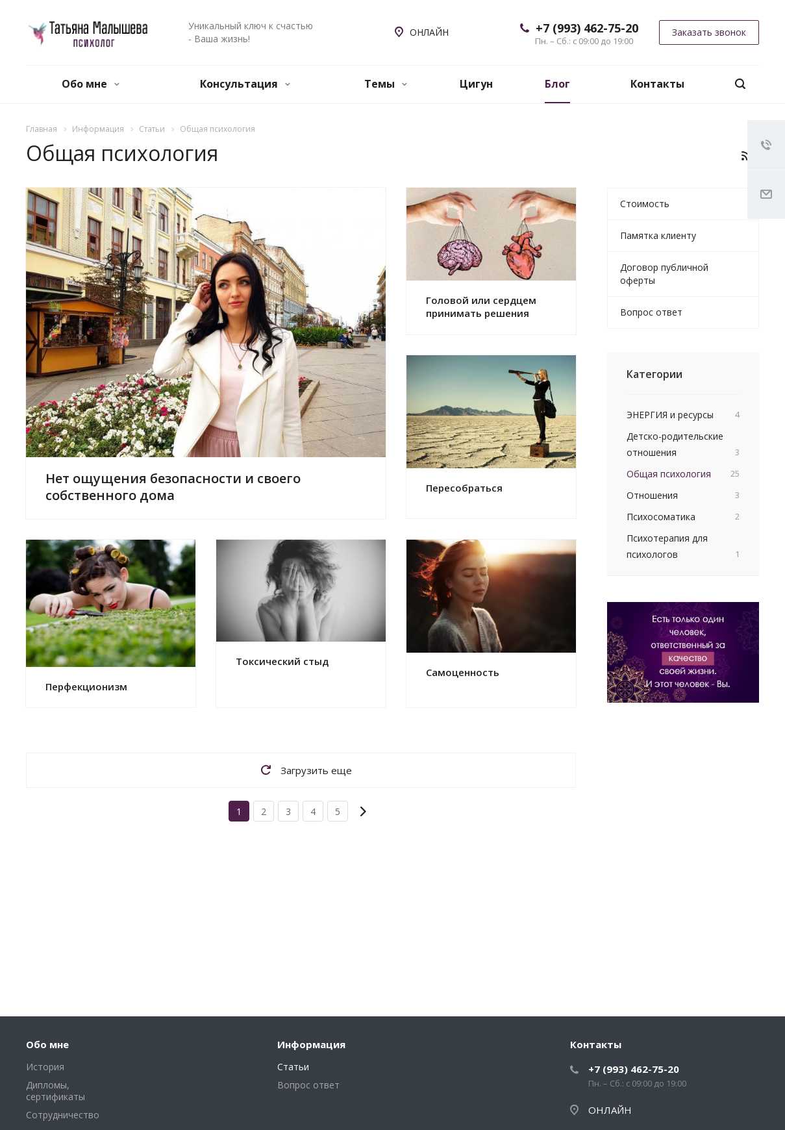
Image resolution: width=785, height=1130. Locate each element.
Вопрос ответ (651, 312)
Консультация (245, 84)
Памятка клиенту (658, 235)
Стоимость (644, 203)
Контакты (657, 84)
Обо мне (90, 84)
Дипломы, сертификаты (55, 1091)
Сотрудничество (62, 1115)
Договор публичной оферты (664, 273)
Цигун (476, 84)
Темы (385, 84)
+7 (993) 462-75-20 (587, 28)
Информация (311, 1044)
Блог (557, 84)
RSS (746, 156)
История (45, 1067)
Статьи (293, 1067)
